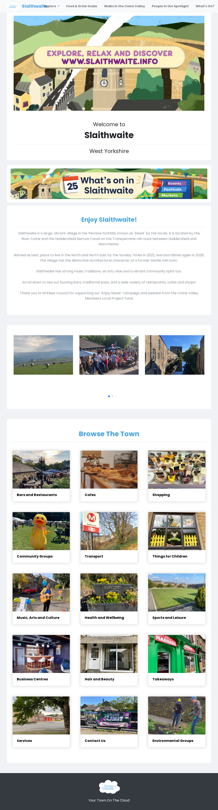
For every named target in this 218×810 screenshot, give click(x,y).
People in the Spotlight (170, 6)
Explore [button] (50, 6)
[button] (109, 396)
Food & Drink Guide (81, 6)
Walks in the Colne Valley (124, 6)
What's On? (205, 6)
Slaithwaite (34, 6)
